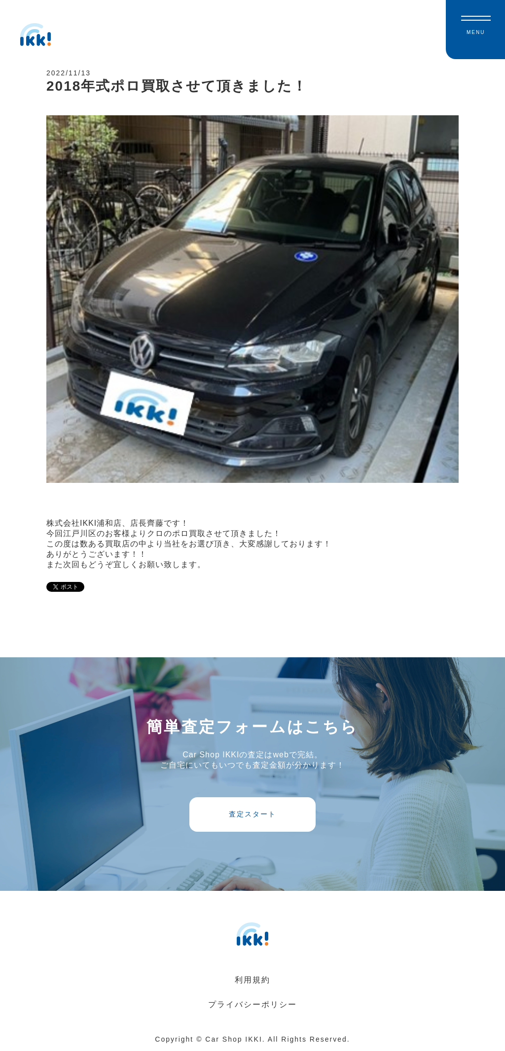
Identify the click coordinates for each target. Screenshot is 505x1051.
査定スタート (252, 814)
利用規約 (252, 980)
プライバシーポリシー (252, 1004)
